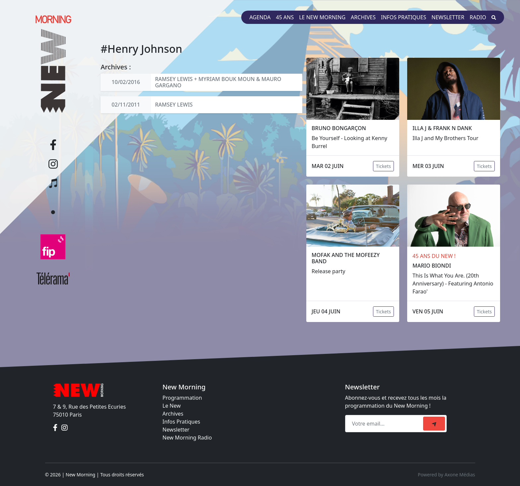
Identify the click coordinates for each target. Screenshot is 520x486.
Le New (172, 405)
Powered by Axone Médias (446, 474)
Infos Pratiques (181, 421)
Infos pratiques (403, 17)
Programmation (182, 397)
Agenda (259, 17)
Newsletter (447, 17)
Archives (363, 17)
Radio (478, 17)
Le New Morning (322, 17)
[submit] (434, 424)
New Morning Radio (187, 437)
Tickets (383, 166)
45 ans (285, 17)
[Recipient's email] (385, 424)
